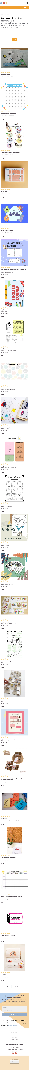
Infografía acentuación (7, 466)
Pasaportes (4, 818)
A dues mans (8, 428)
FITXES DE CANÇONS (6, 426)
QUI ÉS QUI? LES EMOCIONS (8, 700)
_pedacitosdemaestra (9, 662)
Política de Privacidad (12, 1025)
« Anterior (5, 986)
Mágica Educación (9, 740)
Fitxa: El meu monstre (7, 230)
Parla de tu (4, 191)
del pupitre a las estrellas (10, 467)
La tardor (3, 974)
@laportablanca (8, 232)
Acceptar (14, 1062)
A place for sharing (9, 76)
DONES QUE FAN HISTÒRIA (8, 583)
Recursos (14, 1035)
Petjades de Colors (9, 584)
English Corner (5, 309)
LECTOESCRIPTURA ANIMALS (8, 857)
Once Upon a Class (9, 272)
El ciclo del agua (5, 74)
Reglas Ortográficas (6, 387)
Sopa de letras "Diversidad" (8, 113)
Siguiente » (16, 986)
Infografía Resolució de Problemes (10, 152)
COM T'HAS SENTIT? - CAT (8, 935)
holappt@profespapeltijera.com (15, 1049)
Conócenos (14, 1037)
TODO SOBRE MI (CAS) (7, 661)
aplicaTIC (7, 311)
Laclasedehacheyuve (9, 115)
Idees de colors (8, 859)
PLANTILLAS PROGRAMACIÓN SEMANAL (12, 896)
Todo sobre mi (5, 505)
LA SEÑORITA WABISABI (10, 623)
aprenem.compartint (9, 154)
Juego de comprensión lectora (9, 622)
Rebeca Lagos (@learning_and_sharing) (13, 820)
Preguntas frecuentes (14, 1039)
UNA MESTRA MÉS (9, 898)
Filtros (14, 39)
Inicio (2, 14)
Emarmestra (7, 781)
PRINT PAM (7, 193)
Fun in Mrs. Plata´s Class (10, 350)
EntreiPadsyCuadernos (10, 389)
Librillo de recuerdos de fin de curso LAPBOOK (14, 348)
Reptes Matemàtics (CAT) (8, 739)
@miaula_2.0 (8, 545)
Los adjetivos (4, 544)
